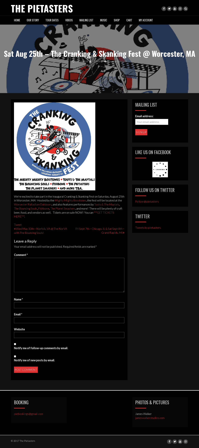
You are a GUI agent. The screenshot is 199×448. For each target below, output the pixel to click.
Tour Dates (52, 20)
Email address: (144, 116)
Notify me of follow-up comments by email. (41, 348)
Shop (117, 20)
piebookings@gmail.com (28, 413)
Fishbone (43, 208)
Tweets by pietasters (148, 227)
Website (19, 329)
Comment (21, 255)
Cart (129, 20)
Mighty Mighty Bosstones (70, 200)
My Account (146, 20)
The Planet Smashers (62, 208)
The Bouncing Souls (25, 208)
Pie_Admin (96, 61)
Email (18, 314)
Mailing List (86, 20)
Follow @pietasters (147, 201)
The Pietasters (42, 8)
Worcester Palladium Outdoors (33, 204)
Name (18, 299)
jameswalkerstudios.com (149, 418)
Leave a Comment (115, 61)
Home (17, 20)
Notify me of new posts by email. (34, 360)
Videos (69, 20)
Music (103, 20)
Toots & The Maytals (106, 204)
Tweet (18, 224)
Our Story (33, 20)
